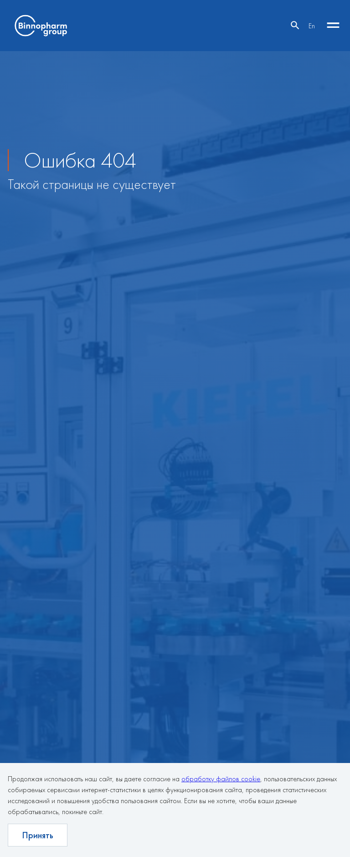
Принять (37, 835)
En (312, 26)
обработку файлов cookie (220, 779)
